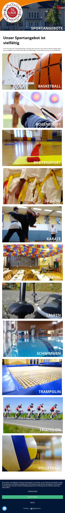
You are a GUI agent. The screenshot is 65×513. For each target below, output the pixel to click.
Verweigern (32, 491)
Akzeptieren (32, 497)
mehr (32, 503)
